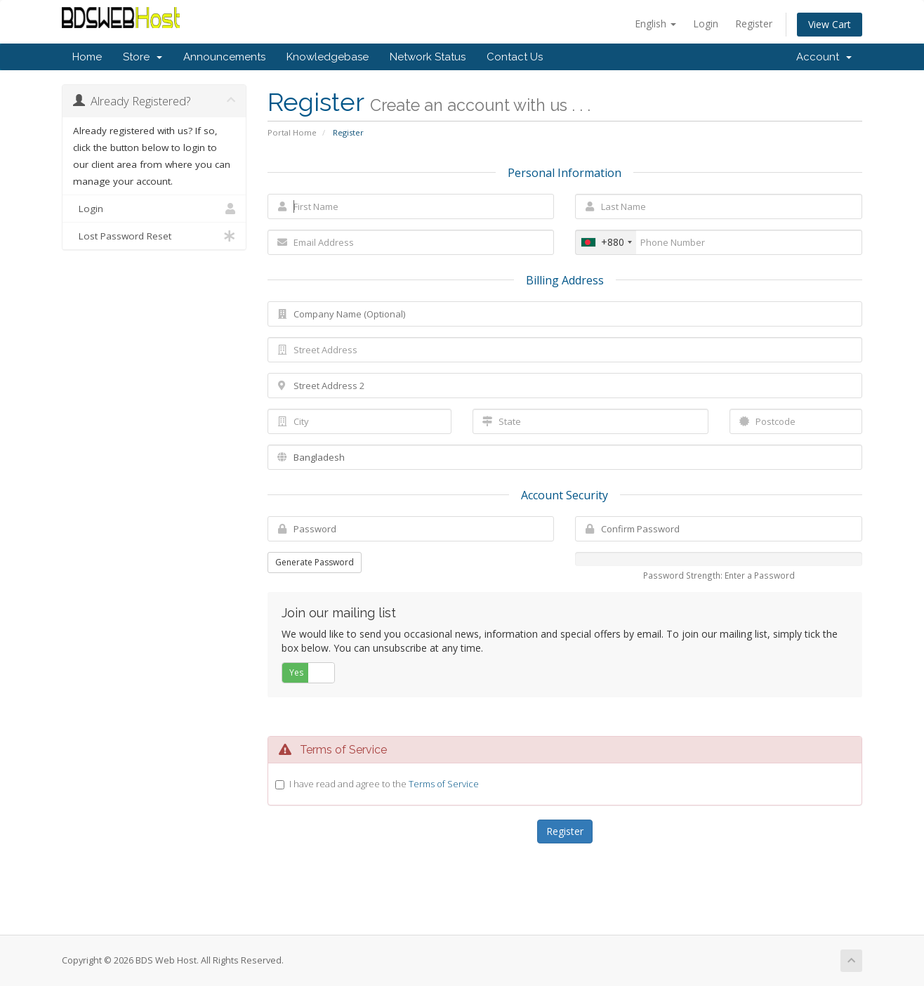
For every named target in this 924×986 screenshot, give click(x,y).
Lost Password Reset (154, 236)
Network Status (428, 57)
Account (824, 57)
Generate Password (314, 562)
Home (87, 57)
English (655, 23)
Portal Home (292, 132)
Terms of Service (444, 783)
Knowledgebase (327, 57)
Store (142, 57)
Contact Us (515, 57)
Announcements (224, 57)
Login (705, 23)
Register (753, 23)
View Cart (829, 24)
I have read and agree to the (384, 783)
